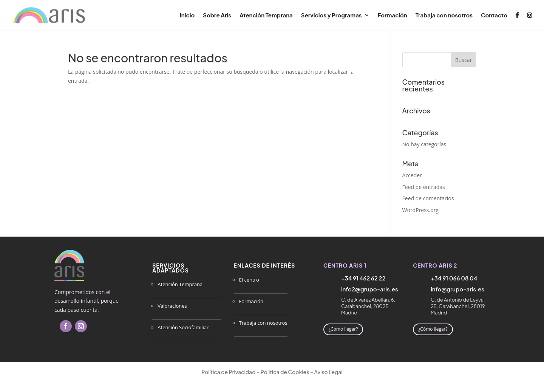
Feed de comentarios (428, 198)
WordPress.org (420, 210)
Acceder (412, 175)
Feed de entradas (423, 186)
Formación (392, 15)
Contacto (494, 15)
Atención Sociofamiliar (183, 327)
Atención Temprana (266, 15)
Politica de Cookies (285, 372)
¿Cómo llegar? (343, 329)
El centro (249, 279)
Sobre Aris (217, 15)
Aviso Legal (328, 372)
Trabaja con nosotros (444, 15)
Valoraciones (172, 305)
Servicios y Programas (331, 15)
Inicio (187, 15)
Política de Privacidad (228, 372)
